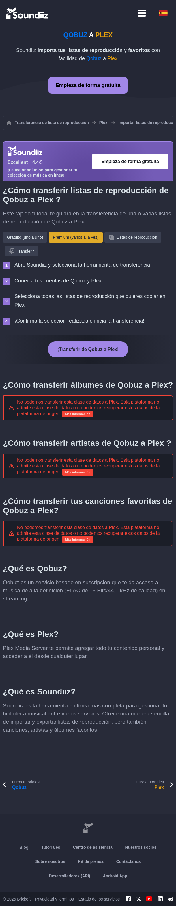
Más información (77, 414)
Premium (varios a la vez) (76, 237)
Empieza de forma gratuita (87, 85)
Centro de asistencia (93, 847)
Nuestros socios (140, 847)
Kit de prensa (91, 861)
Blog (24, 847)
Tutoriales (50, 847)
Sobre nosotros (50, 861)
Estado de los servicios (99, 899)
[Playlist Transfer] (27, 13)
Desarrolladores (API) (69, 876)
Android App (115, 876)
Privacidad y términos (54, 899)
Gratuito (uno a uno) (25, 237)
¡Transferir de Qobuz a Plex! (88, 349)
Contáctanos (128, 861)
